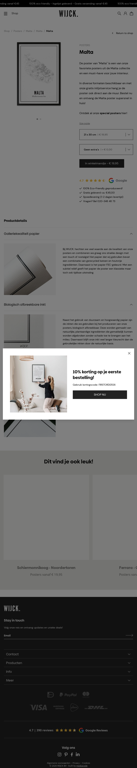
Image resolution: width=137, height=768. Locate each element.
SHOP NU (100, 394)
